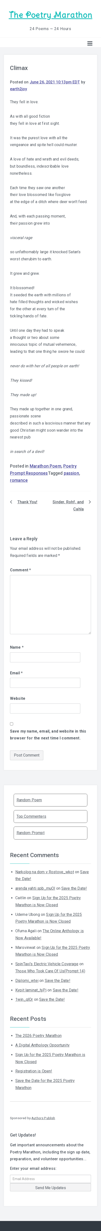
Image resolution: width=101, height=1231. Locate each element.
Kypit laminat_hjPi (30, 990)
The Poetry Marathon (50, 15)
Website (17, 698)
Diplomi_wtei (26, 980)
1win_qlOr (24, 999)
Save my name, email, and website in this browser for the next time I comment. (48, 735)
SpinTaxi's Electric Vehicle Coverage (46, 964)
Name (17, 647)
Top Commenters (31, 816)
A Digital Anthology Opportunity (42, 1045)
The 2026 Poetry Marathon (38, 1035)
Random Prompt (31, 832)
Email (16, 673)
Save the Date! (74, 888)
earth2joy (18, 89)
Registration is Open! (33, 1071)
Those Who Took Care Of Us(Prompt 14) (50, 971)
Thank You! (27, 502)
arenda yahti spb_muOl (35, 888)
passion (71, 473)
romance (19, 480)
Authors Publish (43, 1118)
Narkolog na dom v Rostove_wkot (44, 872)
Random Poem (29, 800)
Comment (20, 570)
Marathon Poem (45, 466)
